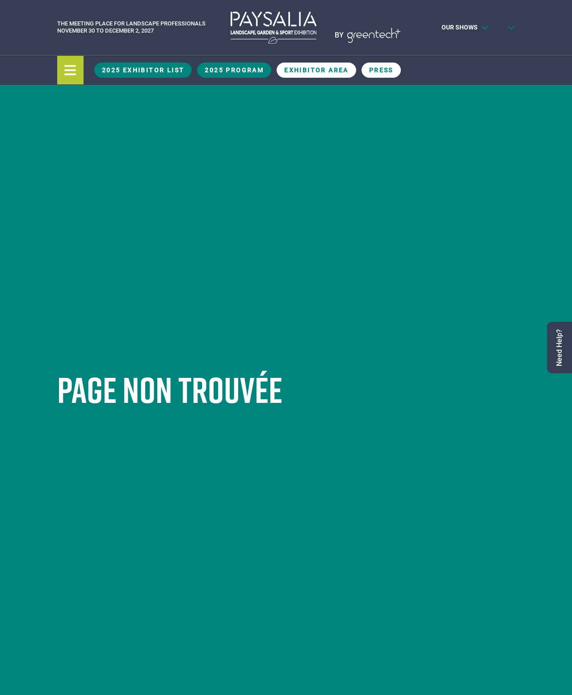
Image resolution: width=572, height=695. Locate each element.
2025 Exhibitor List (143, 70)
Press (381, 70)
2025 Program (234, 70)
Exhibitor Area (316, 70)
